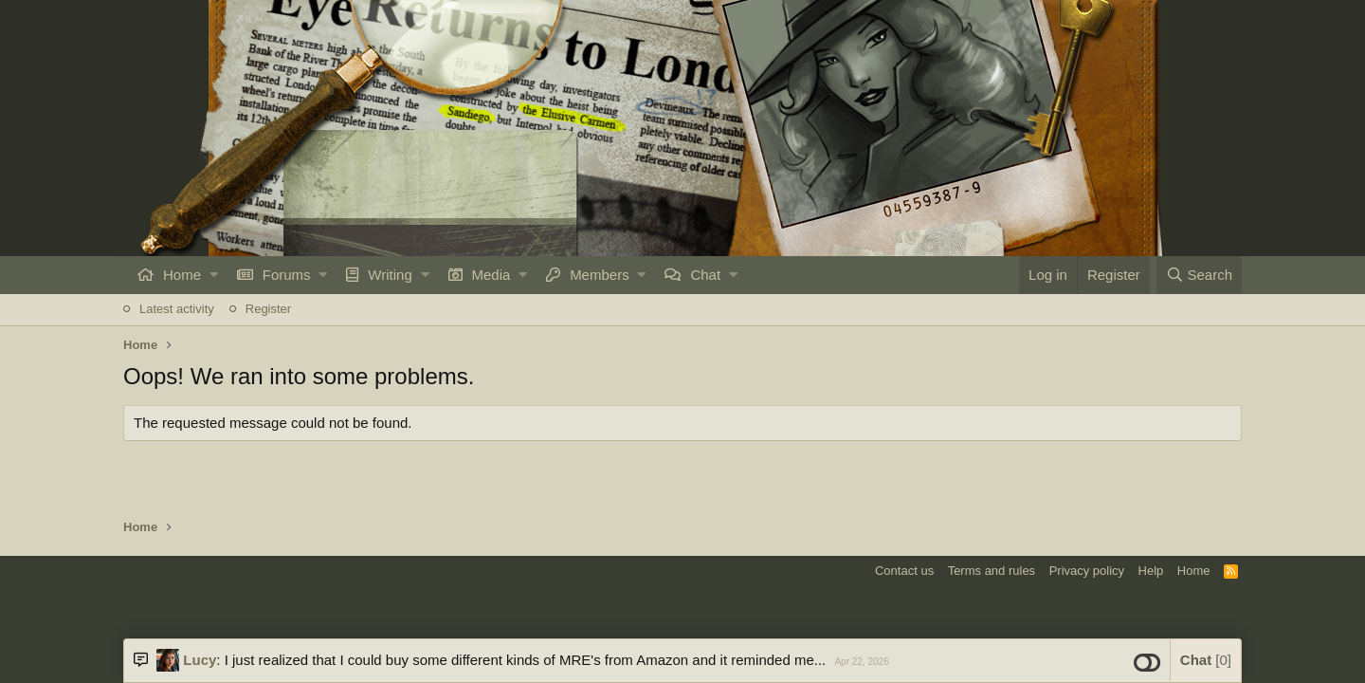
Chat (705, 275)
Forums (287, 275)
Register (268, 309)
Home (182, 275)
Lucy (199, 660)
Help (1151, 570)
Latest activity (176, 309)
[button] (214, 275)
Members (599, 275)
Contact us (904, 570)
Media (491, 275)
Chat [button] (1205, 660)
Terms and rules (991, 570)
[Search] (1199, 275)
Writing (389, 275)
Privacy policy (1086, 570)
